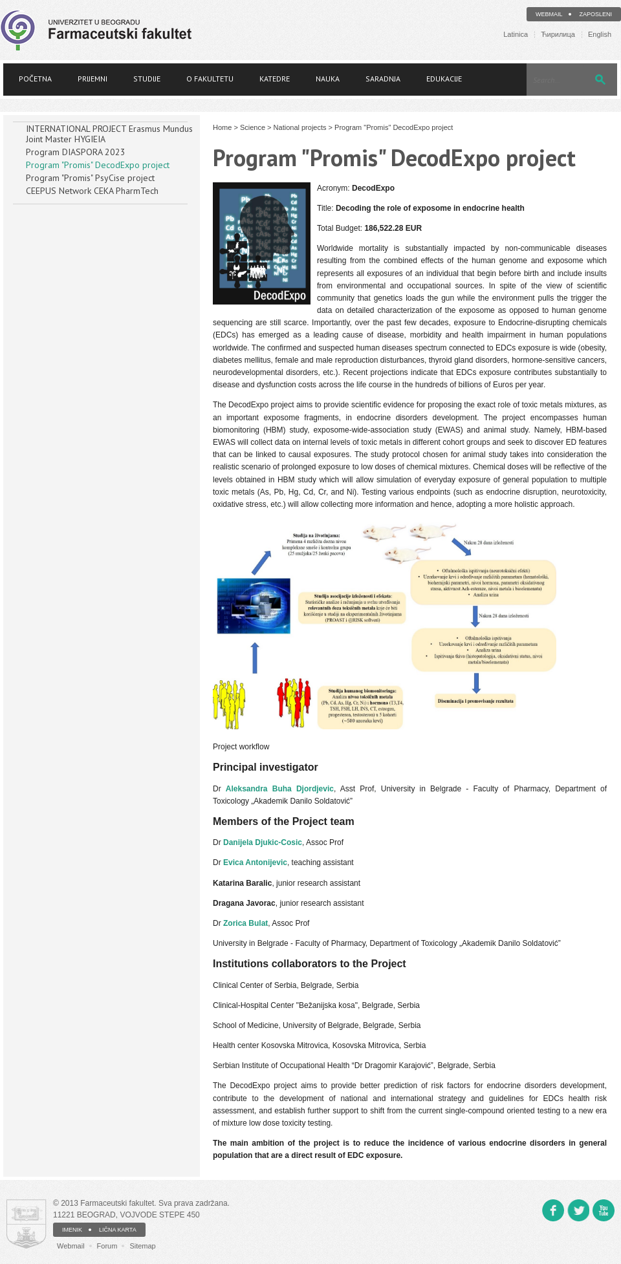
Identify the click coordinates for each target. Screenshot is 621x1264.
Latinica (515, 34)
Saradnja (382, 78)
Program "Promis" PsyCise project (90, 178)
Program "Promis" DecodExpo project (97, 165)
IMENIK (72, 1230)
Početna (35, 78)
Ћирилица (558, 34)
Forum (107, 1246)
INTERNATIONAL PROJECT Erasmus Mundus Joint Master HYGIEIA (109, 134)
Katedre (274, 78)
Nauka (328, 78)
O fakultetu (210, 78)
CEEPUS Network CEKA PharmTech (92, 191)
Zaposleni (595, 14)
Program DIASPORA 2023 (75, 152)
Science (252, 127)
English (599, 34)
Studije (146, 78)
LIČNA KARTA (117, 1230)
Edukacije (444, 78)
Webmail (549, 14)
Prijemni (92, 78)
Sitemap (142, 1246)
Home (222, 127)
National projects (300, 127)
